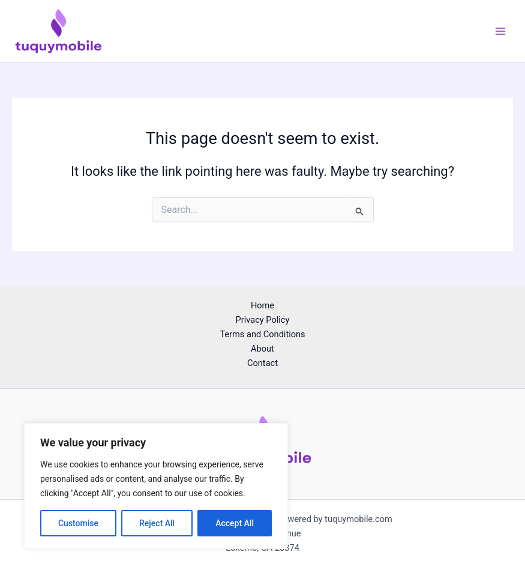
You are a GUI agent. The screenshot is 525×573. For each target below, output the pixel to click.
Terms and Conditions (262, 334)
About (262, 348)
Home (262, 305)
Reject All (157, 523)
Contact (262, 363)
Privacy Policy (263, 319)
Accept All (234, 523)
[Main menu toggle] (500, 31)
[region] (156, 486)
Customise (78, 523)
